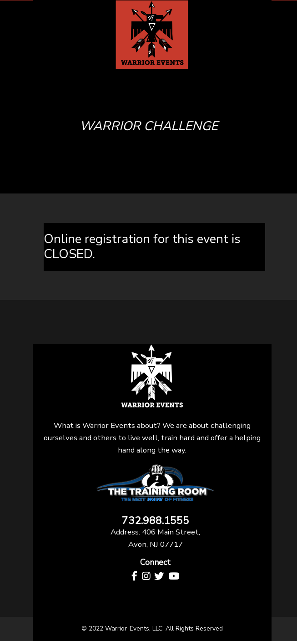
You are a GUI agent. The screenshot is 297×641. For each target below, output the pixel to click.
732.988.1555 (155, 521)
